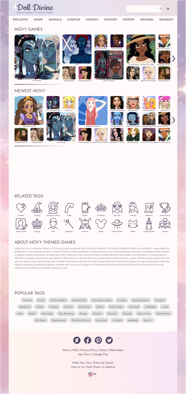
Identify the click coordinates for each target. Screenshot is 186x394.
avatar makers (58, 300)
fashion (68, 306)
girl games (85, 306)
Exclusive (20, 19)
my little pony (66, 313)
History (129, 19)
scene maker (163, 313)
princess (97, 313)
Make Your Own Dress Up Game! (93, 363)
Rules (103, 350)
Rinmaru (147, 19)
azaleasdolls (79, 300)
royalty (127, 313)
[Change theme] (168, 8)
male (20, 313)
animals (27, 300)
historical (134, 306)
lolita (165, 306)
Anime (38, 19)
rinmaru (112, 313)
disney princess (140, 300)
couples (122, 300)
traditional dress (81, 320)
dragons (160, 300)
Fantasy (92, 19)
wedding (133, 320)
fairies (39, 306)
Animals (55, 19)
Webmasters (116, 350)
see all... (148, 320)
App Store (84, 354)
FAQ (75, 350)
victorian (117, 320)
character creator (101, 300)
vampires (101, 320)
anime (41, 300)
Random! (166, 19)
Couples (73, 19)
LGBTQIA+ (150, 306)
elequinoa (25, 306)
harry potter (116, 306)
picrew (83, 313)
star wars (40, 320)
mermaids (47, 313)
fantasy (53, 306)
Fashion (110, 19)
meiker (32, 313)
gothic (100, 306)
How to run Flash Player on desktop (93, 367)
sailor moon (144, 313)
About (66, 350)
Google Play (100, 354)
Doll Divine (35, 8)
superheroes (59, 320)
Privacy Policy (88, 350)
